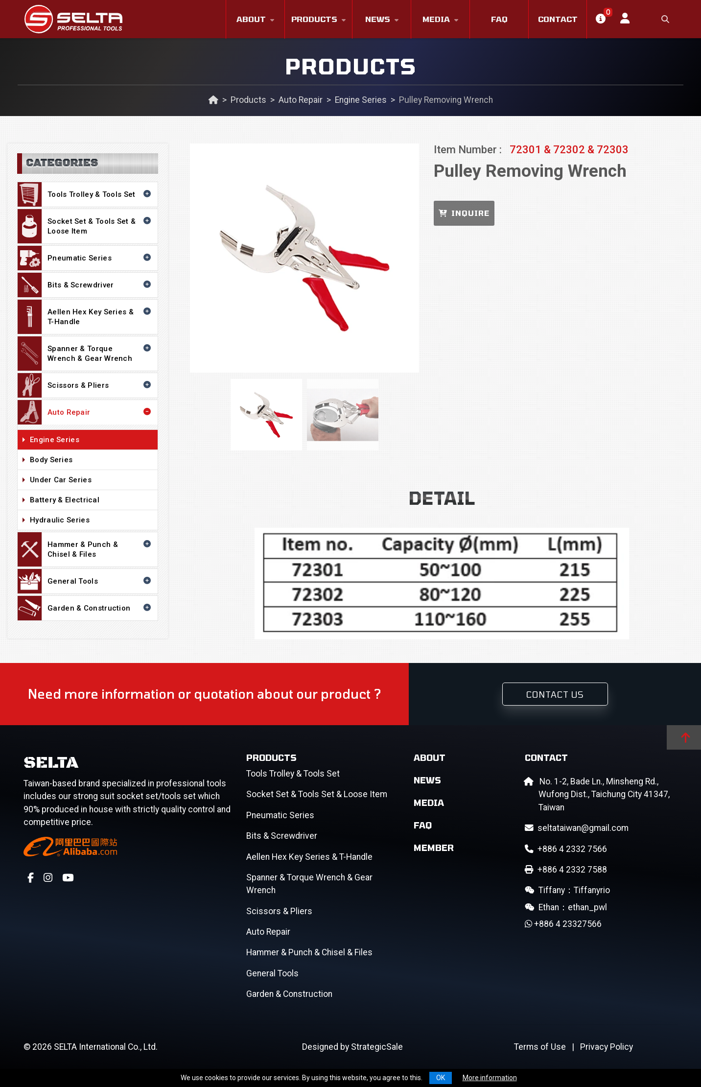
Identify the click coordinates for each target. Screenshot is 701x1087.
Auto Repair (301, 100)
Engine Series (361, 100)
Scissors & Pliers (85, 385)
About (251, 19)
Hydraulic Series (91, 520)
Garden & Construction (85, 608)
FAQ (499, 19)
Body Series (91, 460)
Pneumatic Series (85, 258)
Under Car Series (91, 480)
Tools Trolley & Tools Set (85, 194)
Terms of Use (540, 1047)
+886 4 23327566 (563, 924)
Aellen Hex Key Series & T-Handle (85, 317)
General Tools (85, 581)
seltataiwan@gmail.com (577, 828)
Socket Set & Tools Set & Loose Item (85, 226)
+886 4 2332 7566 (566, 849)
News (377, 19)
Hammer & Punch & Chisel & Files (85, 549)
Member (434, 847)
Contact (558, 19)
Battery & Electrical (91, 500)
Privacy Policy (606, 1047)
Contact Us (555, 694)
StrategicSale (377, 1047)
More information (490, 1078)
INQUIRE (464, 213)
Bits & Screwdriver (85, 285)
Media (436, 19)
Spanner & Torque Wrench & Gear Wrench (85, 353)
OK (440, 1078)
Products (314, 19)
